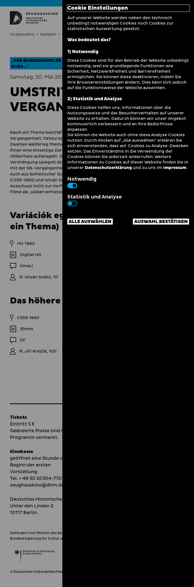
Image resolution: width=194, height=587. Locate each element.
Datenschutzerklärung (108, 167)
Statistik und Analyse (94, 199)
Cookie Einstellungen (97, 8)
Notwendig (81, 181)
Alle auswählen (90, 222)
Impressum (174, 167)
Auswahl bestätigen (161, 222)
